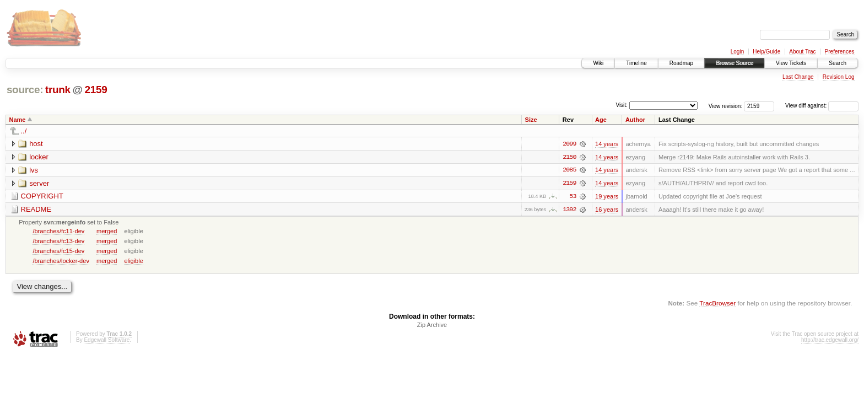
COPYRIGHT (42, 196)
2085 (569, 170)
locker (38, 157)
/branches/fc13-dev (58, 241)
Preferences (840, 52)
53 (572, 196)
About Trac (802, 52)
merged (106, 231)
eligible (133, 261)
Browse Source (734, 63)
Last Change (798, 77)
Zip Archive (432, 326)
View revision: (726, 106)
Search (837, 63)
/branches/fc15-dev (58, 251)
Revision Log (839, 77)
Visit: (621, 105)
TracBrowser (717, 303)
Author (635, 119)
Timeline (636, 63)
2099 (569, 144)
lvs (33, 170)
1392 (569, 210)
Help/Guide (766, 52)
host (36, 144)
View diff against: (821, 106)
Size (531, 119)
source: (25, 89)
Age (601, 119)
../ (24, 131)
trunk (58, 89)
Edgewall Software (106, 341)
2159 (95, 89)
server (39, 183)
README (36, 210)
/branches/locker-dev (61, 261)
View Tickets (791, 63)
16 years (606, 210)
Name (17, 119)
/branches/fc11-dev (58, 231)
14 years (606, 144)
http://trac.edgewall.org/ (829, 341)
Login (737, 52)
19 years (606, 197)
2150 (569, 157)
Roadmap (681, 63)
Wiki (598, 63)
